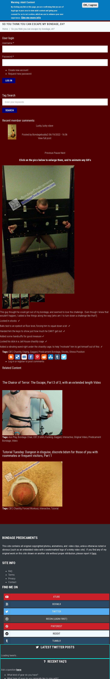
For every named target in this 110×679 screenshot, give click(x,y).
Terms (11, 574)
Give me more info (31, 17)
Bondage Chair (25, 437)
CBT (10, 351)
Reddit (44, 357)
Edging (26, 351)
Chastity (17, 351)
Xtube (32, 597)
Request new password (19, 73)
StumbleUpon (50, 357)
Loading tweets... (9, 655)
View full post (44, 138)
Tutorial (54, 508)
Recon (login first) (35, 619)
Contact (12, 582)
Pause (57, 152)
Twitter (64, 357)
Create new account (18, 70)
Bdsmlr (32, 604)
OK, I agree (90, 5)
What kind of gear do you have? (22, 674)
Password (8, 56)
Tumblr (57, 357)
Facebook (31, 357)
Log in (11, 361)
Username (8, 43)
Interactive (68, 437)
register (21, 361)
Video (15, 440)
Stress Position (77, 351)
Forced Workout (30, 508)
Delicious (17, 357)
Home (5, 29)
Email (24, 357)
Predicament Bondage (49, 351)
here (94, 553)
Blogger (11, 357)
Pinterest (37, 357)
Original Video (80, 437)
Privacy (11, 578)
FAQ (10, 571)
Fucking (49, 437)
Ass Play (13, 437)
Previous (49, 152)
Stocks (64, 351)
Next (63, 152)
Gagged (34, 351)
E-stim (41, 437)
